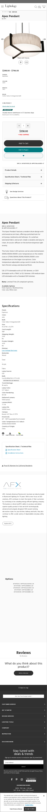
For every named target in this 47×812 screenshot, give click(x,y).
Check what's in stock (8, 107)
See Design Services (17, 192)
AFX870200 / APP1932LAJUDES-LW (23, 588)
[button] (2, 6)
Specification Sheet (14, 450)
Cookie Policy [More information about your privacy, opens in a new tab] (29, 805)
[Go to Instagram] (22, 780)
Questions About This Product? (20, 197)
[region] (23, 802)
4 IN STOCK (6, 103)
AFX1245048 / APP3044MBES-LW (23, 592)
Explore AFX (7, 523)
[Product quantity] (23, 126)
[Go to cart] (44, 6)
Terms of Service (11, 773)
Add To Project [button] (23, 150)
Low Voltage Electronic (9, 351)
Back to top (23, 688)
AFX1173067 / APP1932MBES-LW (23, 590)
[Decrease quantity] (19, 126)
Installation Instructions (15, 453)
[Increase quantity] (28, 126)
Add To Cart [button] (23, 143)
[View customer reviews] (31, 780)
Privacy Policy (38, 771)
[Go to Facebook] (12, 780)
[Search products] (36, 7)
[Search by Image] (39, 7)
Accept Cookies (30, 809)
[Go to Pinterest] (20, 64)
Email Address (9, 762)
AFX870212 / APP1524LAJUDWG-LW (23, 584)
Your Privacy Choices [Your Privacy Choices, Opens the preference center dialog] (16, 809)
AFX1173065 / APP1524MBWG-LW (23, 586)
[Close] (44, 796)
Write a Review (23, 673)
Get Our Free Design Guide (23, 696)
